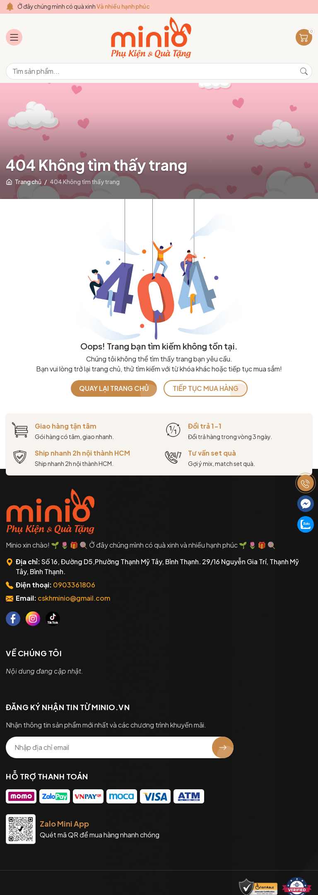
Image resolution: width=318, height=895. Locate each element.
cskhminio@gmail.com (74, 598)
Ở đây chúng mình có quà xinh (84, 6)
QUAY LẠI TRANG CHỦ (114, 388)
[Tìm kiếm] (304, 71)
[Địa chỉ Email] (120, 747)
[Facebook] (13, 618)
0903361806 (74, 584)
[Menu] (14, 37)
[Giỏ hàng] (304, 37)
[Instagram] (33, 618)
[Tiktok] (53, 618)
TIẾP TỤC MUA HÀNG (205, 388)
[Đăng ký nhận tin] (223, 747)
